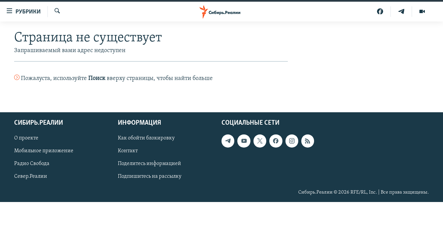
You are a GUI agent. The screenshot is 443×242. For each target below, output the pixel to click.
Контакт (128, 151)
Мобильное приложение (43, 151)
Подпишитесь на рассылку (149, 176)
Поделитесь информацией (149, 163)
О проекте (26, 138)
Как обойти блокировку (146, 138)
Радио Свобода (31, 163)
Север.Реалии (30, 176)
